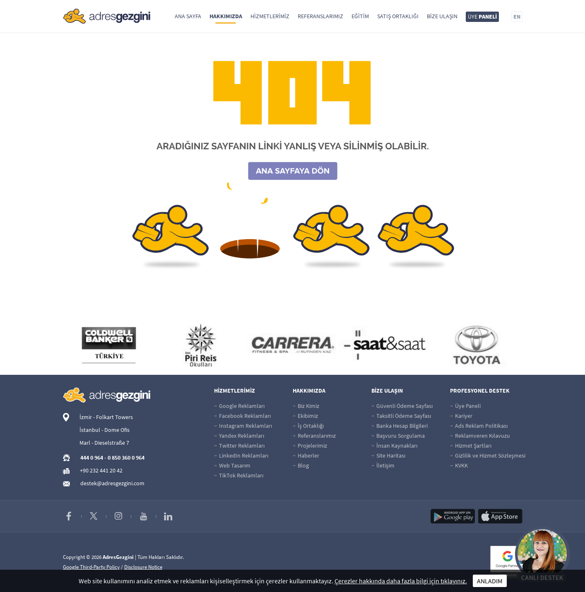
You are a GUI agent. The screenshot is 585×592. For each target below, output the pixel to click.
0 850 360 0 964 (126, 457)
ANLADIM (490, 581)
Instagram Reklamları (243, 425)
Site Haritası (388, 455)
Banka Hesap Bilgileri (399, 425)
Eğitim (360, 16)
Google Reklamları (239, 406)
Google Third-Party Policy (91, 566)
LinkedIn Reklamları (241, 455)
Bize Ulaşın (442, 16)
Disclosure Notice (143, 566)
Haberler (306, 455)
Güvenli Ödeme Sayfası (402, 406)
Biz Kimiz (306, 406)
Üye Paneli (465, 406)
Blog (301, 465)
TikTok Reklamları (238, 475)
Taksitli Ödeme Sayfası (401, 415)
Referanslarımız (320, 16)
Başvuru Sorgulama (398, 435)
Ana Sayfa (188, 16)
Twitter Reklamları (239, 445)
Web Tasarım (232, 465)
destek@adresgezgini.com (112, 483)
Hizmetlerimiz (269, 16)
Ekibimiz (305, 415)
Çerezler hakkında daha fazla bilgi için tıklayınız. (401, 581)
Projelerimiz (310, 445)
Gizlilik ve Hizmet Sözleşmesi (487, 455)
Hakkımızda (225, 16)
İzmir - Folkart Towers (106, 417)
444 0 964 (91, 457)
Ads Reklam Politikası (479, 425)
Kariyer (461, 415)
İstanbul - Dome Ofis (104, 430)
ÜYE (482, 16)
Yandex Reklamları (239, 435)
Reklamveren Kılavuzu (480, 435)
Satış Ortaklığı (398, 16)
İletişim (383, 465)
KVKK (459, 465)
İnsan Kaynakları (394, 445)
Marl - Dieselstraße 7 (104, 442)
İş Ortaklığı (308, 425)
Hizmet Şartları (470, 445)
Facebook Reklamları (242, 415)
